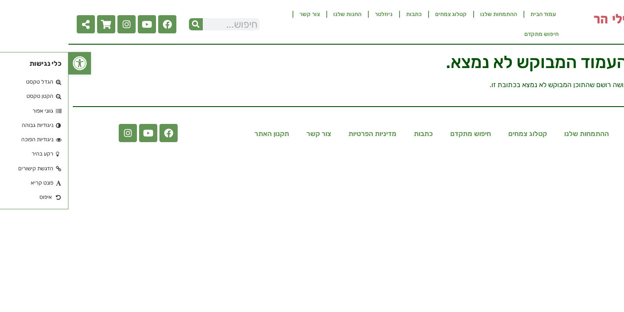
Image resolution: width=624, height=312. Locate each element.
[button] (11, 63)
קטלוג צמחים (382, 14)
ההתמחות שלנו (430, 14)
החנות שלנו (279, 14)
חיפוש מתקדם (473, 34)
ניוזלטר (315, 14)
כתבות (345, 14)
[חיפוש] (127, 24)
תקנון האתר (203, 134)
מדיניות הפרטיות (304, 134)
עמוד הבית (475, 14)
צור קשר (241, 14)
